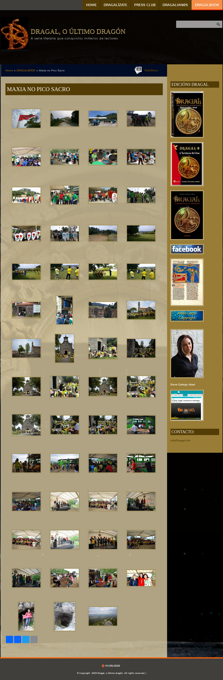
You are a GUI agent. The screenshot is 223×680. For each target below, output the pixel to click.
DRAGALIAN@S (175, 5)
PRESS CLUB (145, 5)
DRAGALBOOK (207, 5)
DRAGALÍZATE (115, 5)
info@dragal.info (180, 440)
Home (91, 5)
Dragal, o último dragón (78, 31)
